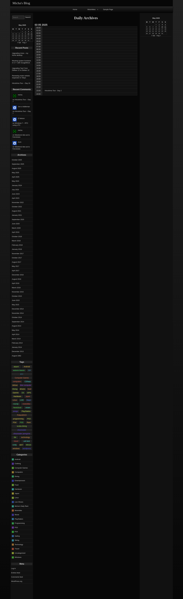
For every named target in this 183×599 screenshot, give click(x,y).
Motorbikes (91, 9)
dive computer (25, 385)
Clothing (18, 464)
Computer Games (22, 378)
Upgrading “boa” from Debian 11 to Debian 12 (20, 69)
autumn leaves (19, 370)
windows (16, 448)
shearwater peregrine (21, 434)
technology (25, 437)
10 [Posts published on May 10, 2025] (162, 26)
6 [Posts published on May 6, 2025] (16, 33)
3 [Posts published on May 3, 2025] (162, 24)
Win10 (28, 445)
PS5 (21, 422)
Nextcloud (17, 408)
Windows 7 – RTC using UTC (20, 124)
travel (16, 441)
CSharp (28, 381)
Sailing (17, 536)
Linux (15, 400)
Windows (18, 557)
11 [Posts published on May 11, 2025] (165, 26)
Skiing (17, 540)
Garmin (16, 393)
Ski (15, 437)
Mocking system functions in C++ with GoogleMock (21, 62)
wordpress (27, 448)
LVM (22, 400)
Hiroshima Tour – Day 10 (21, 83)
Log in (13, 568)
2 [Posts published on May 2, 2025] (25, 31)
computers (17, 381)
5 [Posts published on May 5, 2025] (146, 26)
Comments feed (17, 577)
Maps (29, 400)
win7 (21, 445)
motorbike (26, 404)
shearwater (21, 430)
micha (20, 95)
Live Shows (19, 502)
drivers (22, 389)
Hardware (17, 396)
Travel (17, 549)
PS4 (14, 422)
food (29, 389)
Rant (29, 422)
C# (29, 370)
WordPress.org (16, 581)
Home (75, 9)
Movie (17, 515)
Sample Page (108, 9)
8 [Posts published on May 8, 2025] (22, 33)
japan (28, 396)
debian (15, 385)
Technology (19, 544)
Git (23, 393)
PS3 (29, 419)
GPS (29, 393)
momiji (15, 404)
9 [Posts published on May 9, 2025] (25, 33)
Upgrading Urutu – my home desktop (20, 54)
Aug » (158, 35)
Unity (15, 445)
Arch (19, 142)
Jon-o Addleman (24, 107)
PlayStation (26, 411)
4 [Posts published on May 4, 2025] (165, 24)
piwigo (15, 411)
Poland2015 (22, 415)
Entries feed (15, 573)
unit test (27, 441)
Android (27, 367)
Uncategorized (20, 553)
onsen (27, 408)
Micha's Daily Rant (21, 506)
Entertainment (20, 481)
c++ (21, 374)
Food (17, 485)
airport (16, 367)
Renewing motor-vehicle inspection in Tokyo (21, 77)
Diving (14, 389)
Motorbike (18, 510)
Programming (20, 523)
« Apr (153, 35)
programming (18, 419)
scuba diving (22, 426)
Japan (17, 493)
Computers (19, 472)
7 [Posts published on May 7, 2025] (19, 33)
